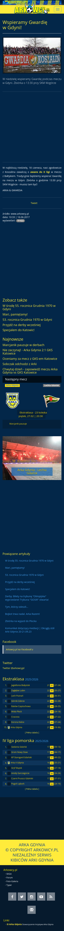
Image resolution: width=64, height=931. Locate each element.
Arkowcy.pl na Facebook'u (19, 649)
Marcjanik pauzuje (18, 423)
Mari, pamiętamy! (15, 314)
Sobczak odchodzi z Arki (20, 364)
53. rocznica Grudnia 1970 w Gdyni (27, 320)
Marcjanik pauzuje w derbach (23, 345)
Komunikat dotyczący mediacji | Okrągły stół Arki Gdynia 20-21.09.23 (29, 630)
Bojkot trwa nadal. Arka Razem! (22, 614)
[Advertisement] (32, 127)
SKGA (9, 873)
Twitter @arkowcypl (13, 668)
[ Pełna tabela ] (32, 732)
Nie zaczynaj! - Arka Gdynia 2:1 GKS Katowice (28, 351)
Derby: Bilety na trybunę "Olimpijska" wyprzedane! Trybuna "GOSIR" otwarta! (27, 598)
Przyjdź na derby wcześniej (22, 325)
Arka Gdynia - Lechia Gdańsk (31, 471)
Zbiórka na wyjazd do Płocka (21, 621)
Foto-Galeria (12, 881)
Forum (9, 877)
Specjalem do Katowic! (18, 330)
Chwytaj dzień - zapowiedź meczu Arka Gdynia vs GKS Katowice (30, 371)
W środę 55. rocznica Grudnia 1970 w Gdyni (29, 307)
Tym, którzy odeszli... (16, 606)
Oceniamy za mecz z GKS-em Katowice (30, 359)
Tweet (34, 203)
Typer (9, 885)
